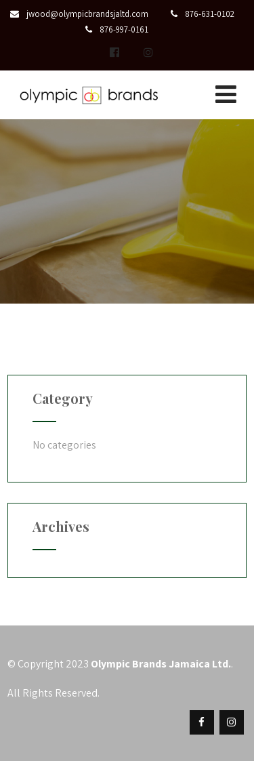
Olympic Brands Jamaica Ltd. (161, 664)
